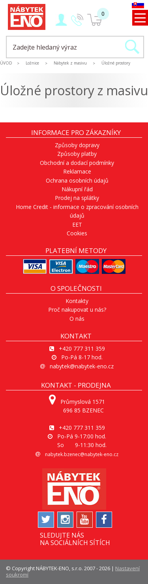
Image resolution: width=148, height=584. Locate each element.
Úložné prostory (115, 63)
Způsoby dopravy (77, 145)
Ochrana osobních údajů (77, 180)
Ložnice (32, 63)
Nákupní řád (77, 189)
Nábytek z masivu (70, 63)
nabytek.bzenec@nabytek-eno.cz (81, 454)
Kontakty (77, 301)
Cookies (77, 233)
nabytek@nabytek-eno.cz (82, 366)
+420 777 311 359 (82, 348)
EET (77, 224)
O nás (76, 318)
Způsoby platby (77, 153)
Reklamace (77, 171)
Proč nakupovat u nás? (77, 309)
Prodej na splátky (77, 197)
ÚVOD (6, 63)
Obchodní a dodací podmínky (77, 162)
